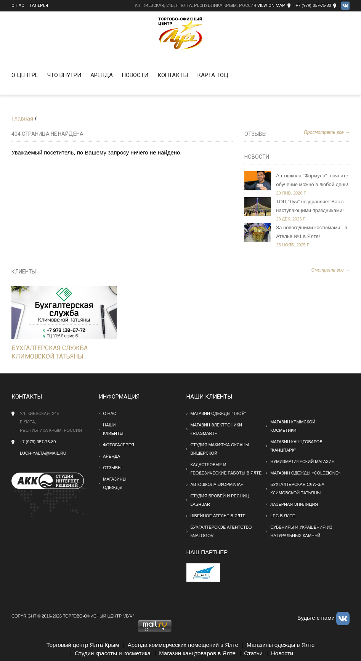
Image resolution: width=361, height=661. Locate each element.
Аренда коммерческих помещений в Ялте (183, 645)
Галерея (39, 5)
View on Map (271, 5)
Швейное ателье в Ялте (218, 515)
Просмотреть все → (327, 132)
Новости (135, 75)
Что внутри (64, 75)
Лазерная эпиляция (294, 504)
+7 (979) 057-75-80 (313, 5)
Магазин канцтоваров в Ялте (197, 653)
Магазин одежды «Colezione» (305, 473)
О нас (17, 5)
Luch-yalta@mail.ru (43, 453)
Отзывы (255, 134)
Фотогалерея (118, 444)
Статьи (253, 653)
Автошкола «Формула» (217, 484)
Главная (22, 118)
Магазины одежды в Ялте (280, 645)
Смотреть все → (330, 270)
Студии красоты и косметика (113, 653)
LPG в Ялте (282, 515)
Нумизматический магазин (302, 461)
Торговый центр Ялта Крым (83, 645)
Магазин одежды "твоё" (218, 413)
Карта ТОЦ (212, 75)
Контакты (172, 75)
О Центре (24, 75)
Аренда (101, 75)
